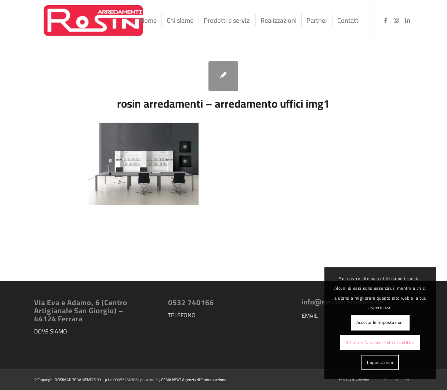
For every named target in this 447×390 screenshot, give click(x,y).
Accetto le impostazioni (380, 322)
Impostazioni (380, 362)
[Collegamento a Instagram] (396, 20)
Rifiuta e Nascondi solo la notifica (380, 342)
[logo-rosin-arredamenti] (92, 20)
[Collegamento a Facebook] (385, 20)
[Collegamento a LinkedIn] (407, 20)
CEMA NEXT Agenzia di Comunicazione (193, 379)
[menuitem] (148, 20)
